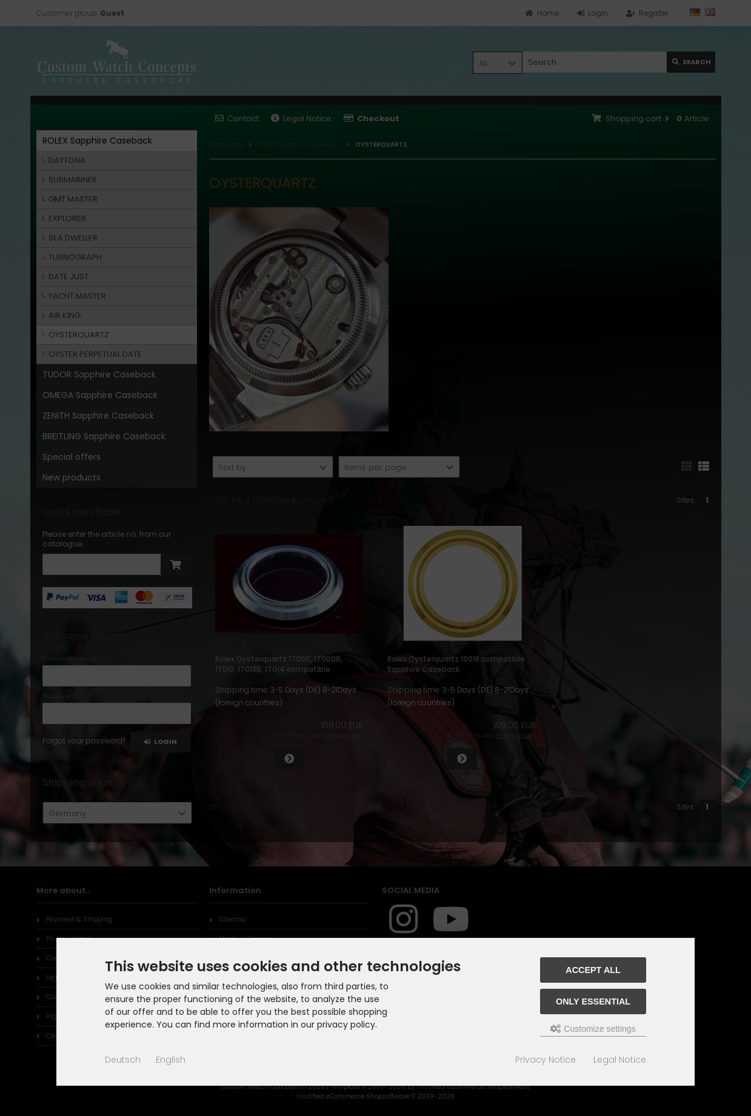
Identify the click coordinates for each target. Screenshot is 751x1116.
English (170, 1060)
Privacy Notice (545, 1060)
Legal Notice (619, 1060)
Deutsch (123, 1060)
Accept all (593, 970)
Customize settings (592, 1029)
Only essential (593, 1001)
